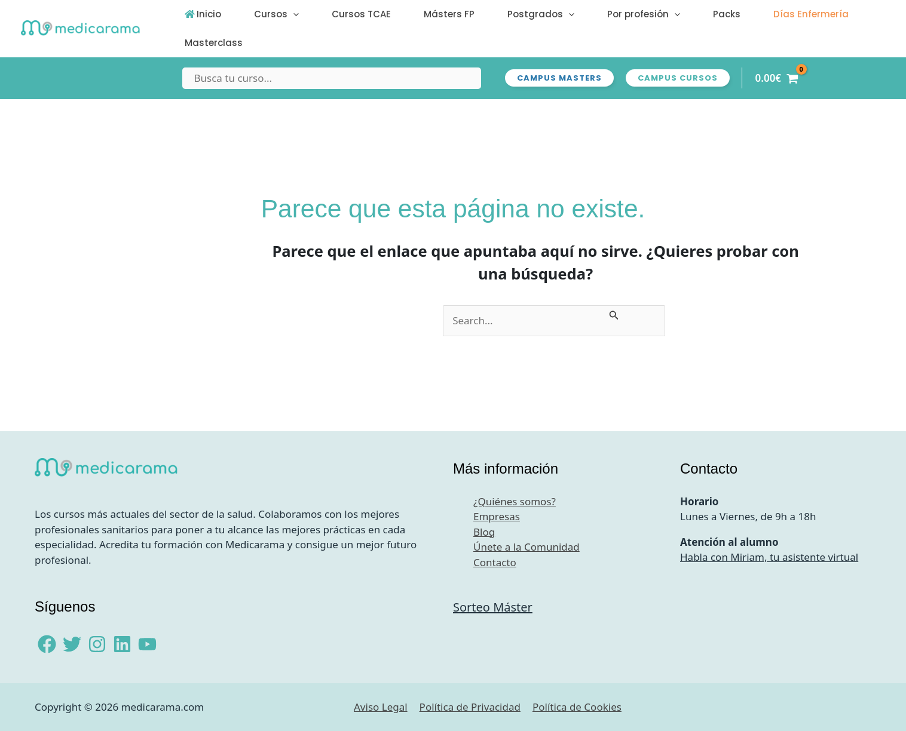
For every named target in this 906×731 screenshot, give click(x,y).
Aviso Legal (381, 707)
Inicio (204, 14)
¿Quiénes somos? (514, 501)
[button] (280, 14)
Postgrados (500, 14)
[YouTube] (147, 644)
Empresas (496, 516)
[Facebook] (47, 644)
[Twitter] (72, 644)
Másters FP (418, 14)
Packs (668, 14)
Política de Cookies (577, 707)
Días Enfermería (744, 14)
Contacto (494, 562)
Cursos (263, 14)
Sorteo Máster (492, 607)
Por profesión (594, 14)
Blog (484, 532)
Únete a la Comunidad (526, 547)
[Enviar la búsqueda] (614, 313)
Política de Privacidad (470, 707)
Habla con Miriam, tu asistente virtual (769, 557)
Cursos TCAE (339, 14)
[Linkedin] (122, 644)
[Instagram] (97, 644)
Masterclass (209, 42)
